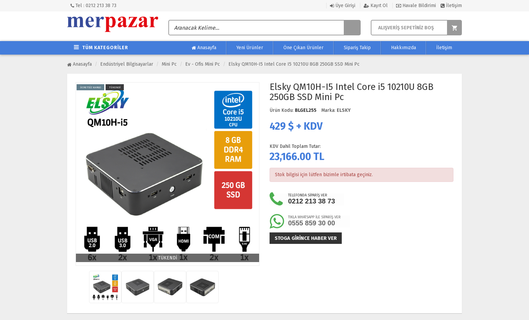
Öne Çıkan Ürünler (303, 48)
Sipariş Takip (357, 48)
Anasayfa (204, 47)
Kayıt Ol (376, 5)
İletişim (451, 5)
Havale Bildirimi (416, 5)
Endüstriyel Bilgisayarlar (126, 64)
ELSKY (344, 110)
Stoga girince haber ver (306, 238)
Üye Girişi (342, 5)
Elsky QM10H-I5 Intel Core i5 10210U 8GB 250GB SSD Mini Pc (294, 64)
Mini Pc (169, 64)
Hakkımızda (403, 48)
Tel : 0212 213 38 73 (93, 5)
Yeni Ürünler (249, 48)
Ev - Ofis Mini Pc (202, 64)
